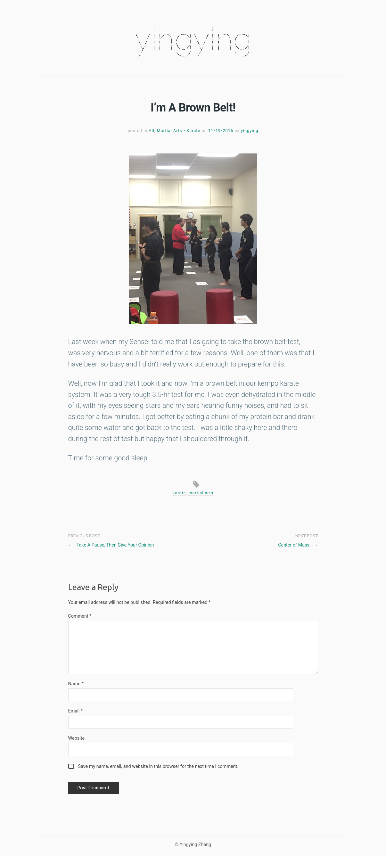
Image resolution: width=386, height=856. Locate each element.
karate (179, 492)
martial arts (200, 492)
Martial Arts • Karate (179, 130)
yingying (193, 39)
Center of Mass (298, 545)
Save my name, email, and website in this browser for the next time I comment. (158, 766)
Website (76, 738)
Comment (80, 616)
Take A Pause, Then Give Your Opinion (111, 545)
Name (76, 684)
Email (75, 711)
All (151, 130)
